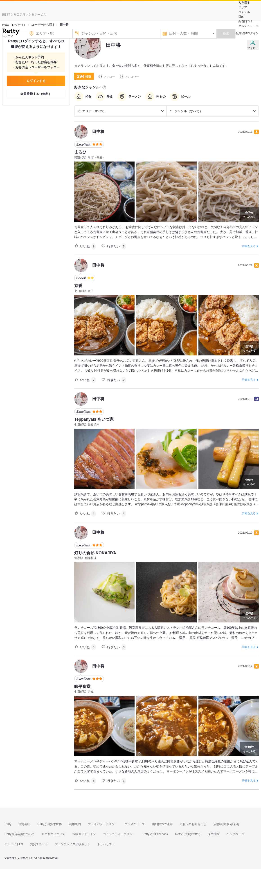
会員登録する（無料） (36, 94)
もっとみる (249, 214)
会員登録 (241, 33)
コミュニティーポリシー (119, 834)
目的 (241, 16)
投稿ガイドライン (84, 834)
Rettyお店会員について (19, 834)
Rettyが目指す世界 (49, 824)
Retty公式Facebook (155, 834)
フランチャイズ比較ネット (72, 844)
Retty (7, 824)
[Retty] (10, 32)
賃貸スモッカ (39, 844)
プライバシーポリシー (102, 824)
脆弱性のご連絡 (162, 824)
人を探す (244, 2)
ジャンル (244, 12)
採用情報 (213, 834)
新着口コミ (245, 21)
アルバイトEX (13, 844)
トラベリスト (106, 844)
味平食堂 (82, 686)
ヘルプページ (235, 834)
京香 (78, 285)
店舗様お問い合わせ (226, 824)
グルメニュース (248, 26)
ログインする (36, 81)
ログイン (253, 33)
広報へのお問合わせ (193, 824)
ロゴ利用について (53, 834)
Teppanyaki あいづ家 (94, 419)
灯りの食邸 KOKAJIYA (95, 553)
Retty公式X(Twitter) (187, 834)
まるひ (80, 152)
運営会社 (24, 824)
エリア (242, 7)
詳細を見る (249, 246)
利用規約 (75, 824)
